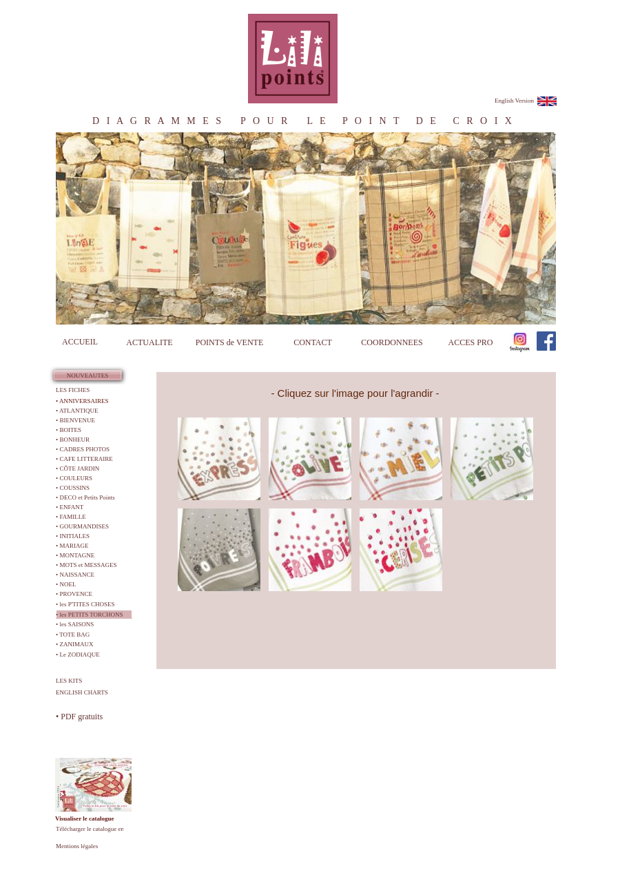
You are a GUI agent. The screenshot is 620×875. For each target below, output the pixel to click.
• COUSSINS (73, 487)
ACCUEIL (80, 342)
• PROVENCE (74, 593)
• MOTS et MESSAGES (86, 565)
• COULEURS (74, 478)
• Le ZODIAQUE (78, 654)
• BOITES (68, 429)
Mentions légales (77, 846)
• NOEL (66, 584)
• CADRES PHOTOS (83, 449)
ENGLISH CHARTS (82, 692)
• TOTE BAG (73, 634)
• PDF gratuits (79, 716)
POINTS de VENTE (229, 342)
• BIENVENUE (75, 420)
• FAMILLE (71, 516)
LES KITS (69, 680)
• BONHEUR (73, 439)
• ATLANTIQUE (77, 410)
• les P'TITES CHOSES (85, 604)
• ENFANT (69, 507)
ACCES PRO (470, 342)
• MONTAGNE (75, 555)
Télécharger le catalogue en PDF (96, 828)
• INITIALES (73, 536)
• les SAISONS (75, 624)
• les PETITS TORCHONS (89, 614)
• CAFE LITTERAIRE (84, 458)
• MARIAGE (72, 545)
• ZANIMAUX (74, 644)
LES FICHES (73, 390)
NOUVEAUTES (88, 375)
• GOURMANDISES (82, 526)
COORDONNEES (391, 342)
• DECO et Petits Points (85, 497)
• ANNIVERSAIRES (82, 401)
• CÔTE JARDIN (77, 468)
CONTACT (312, 342)
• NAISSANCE (75, 574)
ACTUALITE (149, 342)
